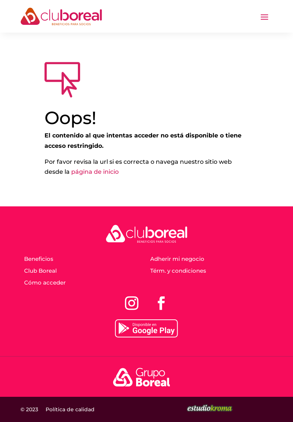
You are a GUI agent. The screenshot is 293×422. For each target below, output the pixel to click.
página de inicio (95, 171)
